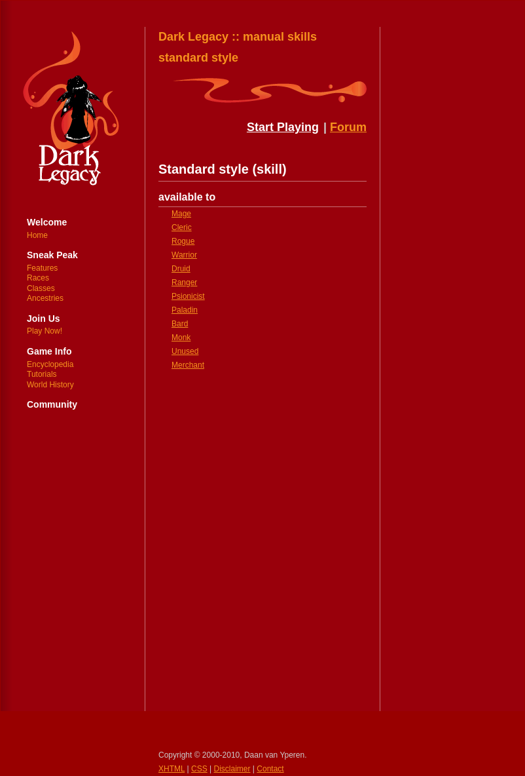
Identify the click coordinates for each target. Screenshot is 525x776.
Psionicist (188, 296)
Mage (181, 213)
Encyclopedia (50, 364)
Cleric (182, 227)
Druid (181, 268)
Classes (41, 288)
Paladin (185, 310)
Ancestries (45, 298)
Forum (348, 127)
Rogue (183, 241)
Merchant (188, 365)
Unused (185, 351)
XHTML (171, 768)
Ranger (184, 282)
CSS (199, 768)
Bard (180, 323)
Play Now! (44, 331)
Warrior (184, 255)
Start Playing (283, 127)
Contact (270, 768)
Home (37, 235)
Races (38, 277)
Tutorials (42, 374)
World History (50, 384)
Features (42, 268)
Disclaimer (232, 768)
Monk (181, 337)
